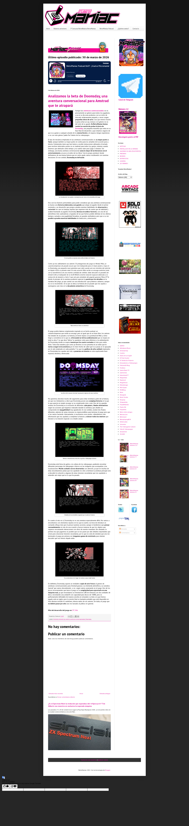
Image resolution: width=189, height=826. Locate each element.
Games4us (123, 373)
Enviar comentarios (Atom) (66, 697)
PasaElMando (124, 404)
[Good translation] (6, 786)
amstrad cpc (61, 619)
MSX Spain (123, 387)
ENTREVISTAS (124, 158)
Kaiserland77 (124, 375)
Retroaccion (124, 414)
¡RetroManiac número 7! (134, 456)
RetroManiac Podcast (107, 28)
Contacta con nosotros (89, 760)
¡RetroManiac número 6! (134, 468)
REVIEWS (122, 156)
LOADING (123, 161)
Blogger (107, 770)
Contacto (136, 28)
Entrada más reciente (56, 693)
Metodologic (124, 385)
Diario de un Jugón (126, 355)
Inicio (48, 28)
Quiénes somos (103, 760)
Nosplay (122, 400)
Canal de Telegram (125, 100)
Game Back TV (124, 370)
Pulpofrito (123, 409)
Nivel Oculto (124, 397)
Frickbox (122, 368)
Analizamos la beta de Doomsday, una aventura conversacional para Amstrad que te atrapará (78, 101)
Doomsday (88, 619)
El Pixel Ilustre (124, 358)
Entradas (123, 529)
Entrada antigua (105, 693)
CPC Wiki (75, 610)
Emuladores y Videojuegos (128, 363)
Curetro (122, 353)
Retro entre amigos (126, 412)
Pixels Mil (123, 407)
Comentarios (124, 533)
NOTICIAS (123, 146)
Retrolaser (123, 417)
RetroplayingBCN (125, 419)
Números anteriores (60, 28)
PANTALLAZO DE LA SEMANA (129, 149)
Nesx (121, 392)
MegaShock (123, 382)
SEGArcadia (123, 422)
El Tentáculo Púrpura (126, 360)
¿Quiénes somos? (123, 28)
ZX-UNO (122, 434)
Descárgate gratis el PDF (128, 137)
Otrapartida (123, 402)
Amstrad (55, 619)
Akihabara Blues (125, 348)
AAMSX (122, 346)
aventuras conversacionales (77, 619)
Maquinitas (123, 378)
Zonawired (123, 432)
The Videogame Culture (127, 427)
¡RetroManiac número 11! (134, 444)
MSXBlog (123, 390)
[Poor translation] (13, 786)
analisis (68, 619)
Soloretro (123, 424)
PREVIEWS (123, 153)
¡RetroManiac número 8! (134, 479)
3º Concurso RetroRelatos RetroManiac (83, 28)
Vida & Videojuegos (126, 429)
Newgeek (123, 395)
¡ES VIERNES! (124, 163)
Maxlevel (123, 380)
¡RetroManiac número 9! (134, 491)
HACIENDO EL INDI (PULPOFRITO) (130, 151)
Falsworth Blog (125, 365)
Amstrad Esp (124, 351)
